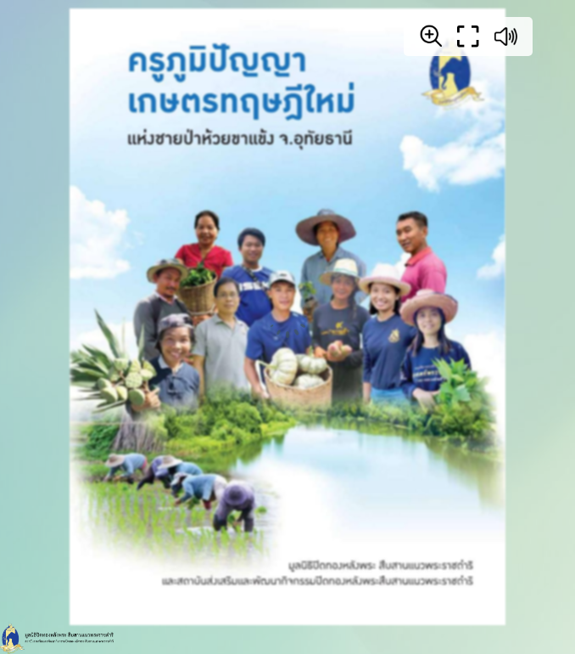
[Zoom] (430, 35)
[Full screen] (468, 36)
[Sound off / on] (505, 36)
